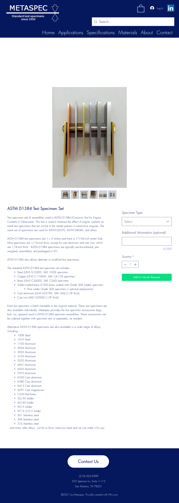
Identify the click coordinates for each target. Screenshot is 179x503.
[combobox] (147, 221)
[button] (140, 8)
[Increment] (135, 264)
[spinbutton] (130, 264)
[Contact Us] (88, 461)
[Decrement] (124, 264)
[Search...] (133, 21)
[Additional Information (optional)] (147, 241)
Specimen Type (132, 212)
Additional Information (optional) (144, 232)
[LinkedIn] (170, 8)
